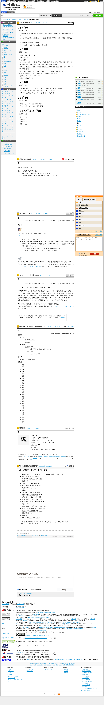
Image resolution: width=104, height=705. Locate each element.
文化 (5, 66)
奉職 (43, 64)
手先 (22, 71)
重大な (31, 492)
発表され (70, 291)
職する (79, 125)
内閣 (62, 295)
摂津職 (71, 33)
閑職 (23, 390)
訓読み (24, 344)
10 (27, 483)
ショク (25, 55)
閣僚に (43, 298)
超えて (55, 474)
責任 (34, 492)
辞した (38, 517)
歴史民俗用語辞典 (25, 159)
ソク (52, 440)
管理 (59, 88)
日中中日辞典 (31, 1)
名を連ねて (48, 298)
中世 (22, 38)
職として (51, 93)
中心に (28, 298)
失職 (61, 66)
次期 (59, 291)
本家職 (44, 38)
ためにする (29, 66)
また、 (32, 88)
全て (3, 43)
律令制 (27, 73)
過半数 (41, 291)
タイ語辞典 (85, 683)
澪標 (41, 106)
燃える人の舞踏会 (83, 208)
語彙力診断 (7, 151)
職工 (34, 71)
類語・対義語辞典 (11, 1)
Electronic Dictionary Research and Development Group (52, 456)
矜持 (80, 213)
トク (43, 440)
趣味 (5, 72)
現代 (27, 476)
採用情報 (66, 672)
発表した (67, 295)
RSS (59, 694)
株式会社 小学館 (20, 607)
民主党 (32, 295)
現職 (23, 399)
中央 (32, 173)
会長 (47, 88)
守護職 (63, 38)
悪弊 (37, 476)
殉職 (31, 64)
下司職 (54, 38)
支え (26, 90)
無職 (27, 69)
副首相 (55, 295)
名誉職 (55, 64)
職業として (25, 504)
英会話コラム (8, 144)
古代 (26, 248)
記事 (36, 287)
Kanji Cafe (33, 459)
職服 (78, 90)
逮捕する (34, 494)
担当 (29, 62)
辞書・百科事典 (8, 86)
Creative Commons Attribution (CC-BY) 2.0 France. (38, 635)
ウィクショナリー (23, 233)
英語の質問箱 (8, 148)
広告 (29, 479)
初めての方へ (92, 12)
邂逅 (80, 228)
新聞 (25, 479)
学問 (5, 63)
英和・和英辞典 (22, 1)
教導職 (79, 83)
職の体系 (50, 250)
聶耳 (78, 110)
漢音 (26, 342)
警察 (23, 494)
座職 (57, 66)
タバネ (30, 291)
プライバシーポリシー (13, 676)
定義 (80, 222)
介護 (33, 506)
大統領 (58, 300)
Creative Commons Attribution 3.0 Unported (36, 638)
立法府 (35, 291)
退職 (23, 406)
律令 (22, 33)
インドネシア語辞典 (87, 681)
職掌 (48, 62)
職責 (52, 62)
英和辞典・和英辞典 (87, 672)
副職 (23, 415)
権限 (35, 38)
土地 (25, 175)
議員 (35, 295)
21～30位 (93, 199)
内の (37, 349)
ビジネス (6, 45)
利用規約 (10, 674)
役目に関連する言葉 (22, 535)
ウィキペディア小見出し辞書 (29, 275)
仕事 (34, 66)
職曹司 (24, 42)
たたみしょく (58, 71)
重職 (27, 64)
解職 (64, 62)
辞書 (3, 1)
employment (47, 449)
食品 (5, 79)
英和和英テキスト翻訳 (27, 573)
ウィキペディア (24, 214)
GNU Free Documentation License (46, 612)
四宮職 (79, 86)
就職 (65, 66)
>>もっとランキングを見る (95, 231)
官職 (68, 62)
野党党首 (36, 298)
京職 (66, 33)
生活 (5, 68)
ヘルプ (101, 1)
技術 (29, 93)
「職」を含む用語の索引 (25, 593)
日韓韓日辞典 (40, 1)
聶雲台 (79, 121)
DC (20, 298)
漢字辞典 (22, 428)
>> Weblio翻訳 (98, 235)
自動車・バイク (8, 54)
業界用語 (6, 48)
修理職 (47, 73)
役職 (24, 19)
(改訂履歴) (36, 614)
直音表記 (31, 104)
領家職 (49, 38)
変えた (30, 513)
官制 (25, 33)
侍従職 (79, 94)
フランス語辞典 (86, 679)
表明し (38, 293)
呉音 (26, 340)
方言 (5, 84)
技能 (33, 93)
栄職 (23, 385)
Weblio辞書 (22, 615)
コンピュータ (33, 501)
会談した (63, 300)
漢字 (46, 438)
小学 (38, 438)
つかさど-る (36, 354)
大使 (23, 492)
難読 (22, 78)
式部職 (79, 103)
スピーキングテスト (10, 153)
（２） (20, 175)
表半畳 (42, 535)
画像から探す (30, 671)
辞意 (33, 293)
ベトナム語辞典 (86, 685)
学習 (32, 438)
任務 (39, 62)
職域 (23, 364)
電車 (5, 52)
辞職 (23, 64)
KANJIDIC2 (26, 456)
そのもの (42, 175)
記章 (40, 497)
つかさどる (51, 442)
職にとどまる (81, 136)
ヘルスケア (7, 70)
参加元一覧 (100, 12)
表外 (33, 340)
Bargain (81, 216)
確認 (80, 219)
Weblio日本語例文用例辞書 (28, 466)
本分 (22, 62)
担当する (23, 88)
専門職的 (80, 99)
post (42, 449)
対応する (34, 449)
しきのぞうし (31, 42)
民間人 (34, 510)
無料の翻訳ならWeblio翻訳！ (30, 6)
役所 (46, 33)
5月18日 (28, 293)
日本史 (29, 241)
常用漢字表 (28, 346)
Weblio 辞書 (94, 1)
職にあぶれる (81, 131)
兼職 (23, 392)
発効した (50, 293)
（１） (20, 173)
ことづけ (32, 45)
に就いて (26, 497)
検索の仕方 (11, 671)
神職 (35, 64)
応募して (34, 479)
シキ (33, 55)
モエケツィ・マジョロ (25, 287)
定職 (69, 66)
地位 (38, 88)
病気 (27, 506)
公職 (23, 401)
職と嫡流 (79, 129)
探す (46, 90)
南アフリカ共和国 (37, 300)
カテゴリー (48, 213)
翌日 (45, 293)
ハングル (34, 447)
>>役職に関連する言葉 (67, 536)
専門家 (40, 501)
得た (41, 479)
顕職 (23, 394)
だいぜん (59, 33)
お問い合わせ (48, 669)
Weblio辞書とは (12, 669)
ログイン (86, 1)
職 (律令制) (49, 248)
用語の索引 (42, 159)
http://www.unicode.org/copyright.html (73, 628)
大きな (34, 476)
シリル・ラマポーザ (50, 300)
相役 (33, 535)
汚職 (60, 62)
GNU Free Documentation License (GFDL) (38, 617)
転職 (23, 410)
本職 (23, 412)
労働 (20, 19)
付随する (31, 38)
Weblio (18, 624)
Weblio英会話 (8, 146)
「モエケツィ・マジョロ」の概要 (63, 306)
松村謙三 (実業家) (83, 205)
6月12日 (63, 298)
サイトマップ (11, 678)
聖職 (39, 64)
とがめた (41, 499)
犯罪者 (29, 494)
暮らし (23, 66)
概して (30, 510)
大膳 (55, 33)
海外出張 (24, 300)
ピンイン (34, 444)
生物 (5, 77)
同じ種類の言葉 (13, 19)
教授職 (26, 488)
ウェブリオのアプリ (32, 669)
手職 (42, 71)
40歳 (50, 474)
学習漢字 (23, 57)
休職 (23, 396)
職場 (43, 66)
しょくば (47, 66)
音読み (24, 337)
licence (35, 458)
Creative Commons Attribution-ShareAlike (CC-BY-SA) (41, 622)
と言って (33, 499)
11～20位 (86, 199)
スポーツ (6, 75)
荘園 (23, 175)
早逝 (80, 202)
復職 (23, 417)
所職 (38, 241)
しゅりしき (52, 73)
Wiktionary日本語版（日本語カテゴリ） (32, 326)
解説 (49, 287)
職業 (39, 66)
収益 (35, 175)
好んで (31, 517)
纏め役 (36, 535)
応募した (38, 485)
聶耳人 (79, 112)
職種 (23, 374)
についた (25, 93)
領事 (23, 490)
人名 (5, 81)
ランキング (41, 22)
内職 (23, 69)
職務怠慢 (26, 499)
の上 (36, 33)
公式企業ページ (68, 669)
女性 (23, 508)
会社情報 (66, 671)
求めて (30, 485)
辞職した (45, 506)
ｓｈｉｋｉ (30, 167)
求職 (53, 66)
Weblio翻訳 (85, 674)
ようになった (53, 175)
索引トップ (34, 22)
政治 (29, 476)
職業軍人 (24, 510)
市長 (23, 506)
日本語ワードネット (21, 653)
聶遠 (78, 119)
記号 (3, 138)
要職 (50, 64)
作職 (59, 38)
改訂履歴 (67, 624)
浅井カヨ (81, 211)
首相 (62, 291)
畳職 (52, 71)
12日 (25, 291)
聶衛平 (79, 116)
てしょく (46, 71)
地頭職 (69, 38)
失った (46, 291)
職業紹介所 (25, 481)
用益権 (30, 175)
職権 (38, 494)
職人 (38, 71)
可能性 (43, 508)
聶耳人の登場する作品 (83, 114)
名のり (23, 76)
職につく (79, 134)
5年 (28, 57)
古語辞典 (48, 1)
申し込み (33, 483)
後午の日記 (82, 225)
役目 (28, 19)
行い (29, 300)
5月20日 (64, 293)
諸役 (46, 535)
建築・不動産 (7, 61)
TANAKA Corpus (6, 633)
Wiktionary (71, 326)
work (53, 449)
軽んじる (39, 510)
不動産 (42, 243)
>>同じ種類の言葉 (56, 536)
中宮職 (50, 33)
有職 (26, 78)
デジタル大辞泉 (24, 23)
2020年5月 (21, 291)
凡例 (46, 22)
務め (27, 88)
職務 (26, 38)
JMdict (28, 659)
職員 (44, 62)
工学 (5, 59)
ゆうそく (30, 78)
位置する (42, 33)
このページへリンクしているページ (30, 266)
